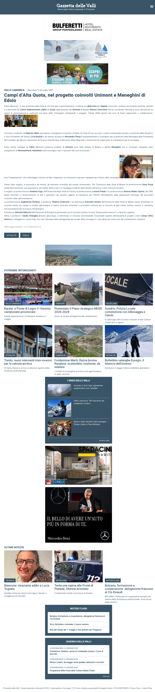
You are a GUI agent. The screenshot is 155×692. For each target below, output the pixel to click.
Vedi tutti (106, 676)
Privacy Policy (135, 688)
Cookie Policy (147, 688)
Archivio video (104, 440)
